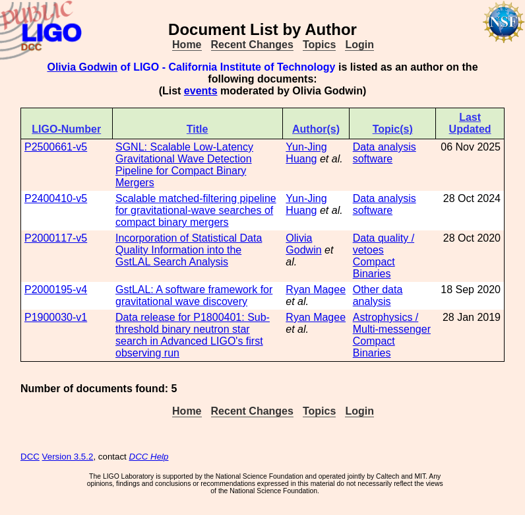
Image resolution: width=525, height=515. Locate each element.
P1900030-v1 (55, 317)
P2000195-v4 (55, 289)
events (201, 90)
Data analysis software (384, 152)
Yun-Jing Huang (306, 152)
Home (186, 44)
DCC (30, 457)
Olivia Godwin (82, 67)
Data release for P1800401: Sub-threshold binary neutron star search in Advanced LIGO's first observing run (192, 335)
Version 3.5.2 (68, 457)
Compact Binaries (374, 267)
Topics (319, 44)
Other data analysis (378, 295)
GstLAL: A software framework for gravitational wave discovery (193, 295)
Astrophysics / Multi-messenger (392, 323)
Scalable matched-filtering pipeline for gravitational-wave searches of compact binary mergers (195, 210)
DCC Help (149, 457)
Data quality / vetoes (383, 244)
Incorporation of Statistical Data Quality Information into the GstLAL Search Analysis (188, 249)
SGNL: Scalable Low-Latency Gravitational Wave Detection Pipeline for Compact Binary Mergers (184, 164)
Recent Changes (252, 44)
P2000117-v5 (55, 238)
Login (359, 44)
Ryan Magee (316, 289)
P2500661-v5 (55, 147)
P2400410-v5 (55, 198)
